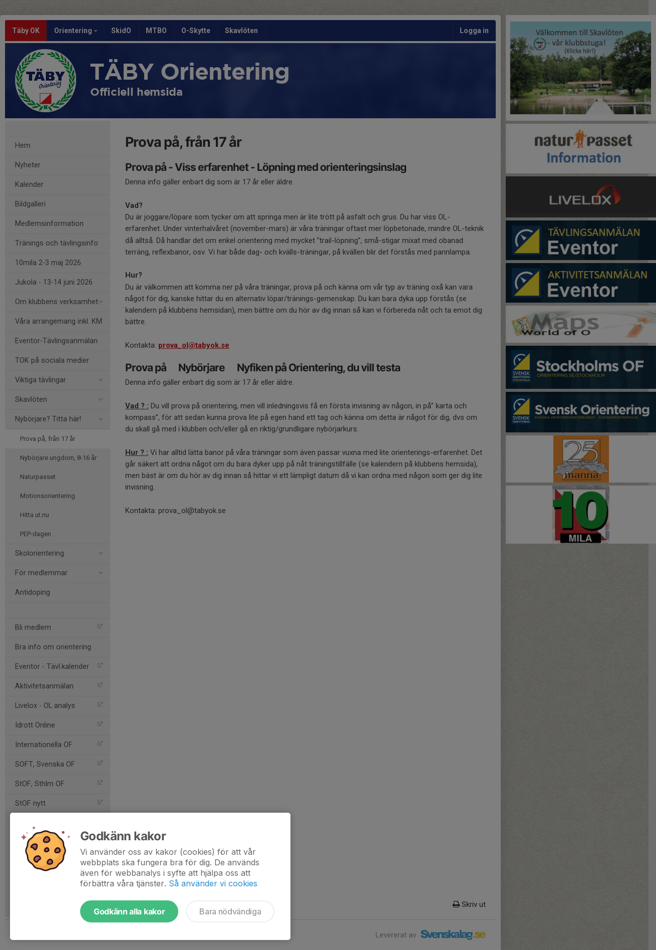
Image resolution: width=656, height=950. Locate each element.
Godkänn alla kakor (129, 911)
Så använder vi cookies (213, 883)
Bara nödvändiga (230, 911)
